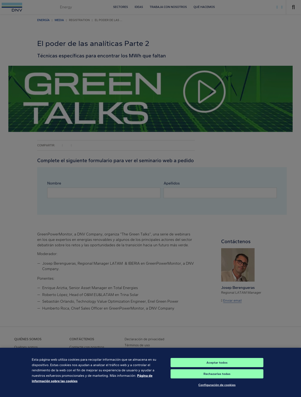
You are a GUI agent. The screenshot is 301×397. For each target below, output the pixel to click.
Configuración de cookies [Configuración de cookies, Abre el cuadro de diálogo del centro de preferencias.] (217, 387)
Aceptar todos (217, 365)
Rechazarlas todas (217, 376)
